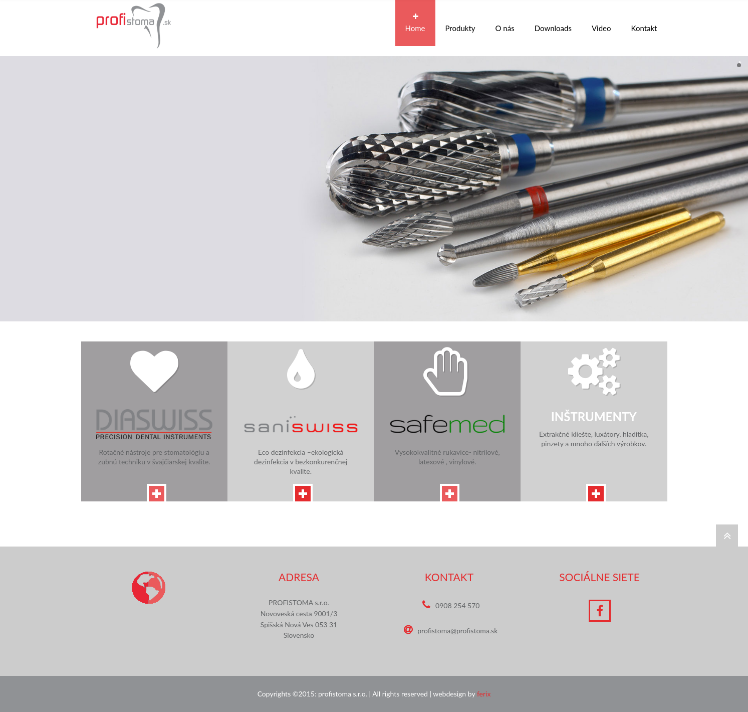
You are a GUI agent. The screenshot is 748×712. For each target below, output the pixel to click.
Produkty (460, 23)
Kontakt (644, 23)
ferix (484, 693)
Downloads (553, 23)
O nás (505, 23)
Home (415, 23)
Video (601, 23)
